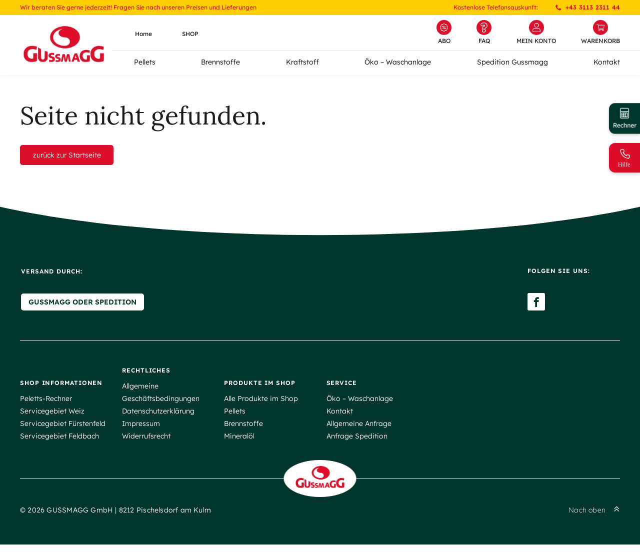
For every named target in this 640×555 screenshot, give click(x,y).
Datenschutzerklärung (158, 417)
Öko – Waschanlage (397, 62)
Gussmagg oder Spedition (82, 309)
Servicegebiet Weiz (52, 417)
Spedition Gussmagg (512, 62)
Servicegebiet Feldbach (59, 442)
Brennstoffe (220, 62)
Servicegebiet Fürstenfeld (63, 430)
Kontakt (607, 62)
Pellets (145, 62)
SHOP (190, 34)
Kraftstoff (302, 62)
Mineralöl (239, 442)
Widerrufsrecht (146, 442)
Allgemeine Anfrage (359, 430)
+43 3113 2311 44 (588, 7)
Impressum (141, 430)
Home (143, 34)
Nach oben (594, 520)
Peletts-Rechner (46, 405)
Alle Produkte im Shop (261, 405)
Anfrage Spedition (357, 442)
